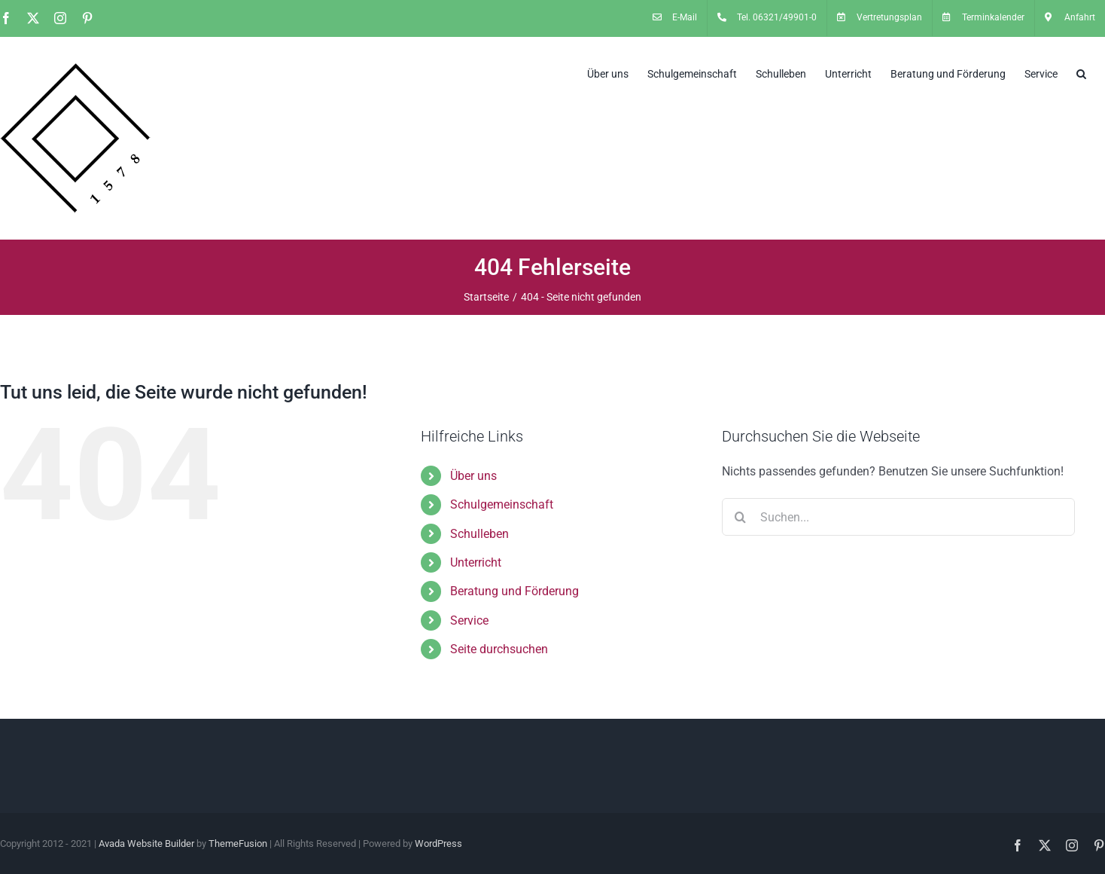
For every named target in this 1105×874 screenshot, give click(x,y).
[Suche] (740, 517)
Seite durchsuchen (499, 649)
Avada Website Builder (146, 843)
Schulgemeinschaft (501, 504)
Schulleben (479, 534)
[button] (1081, 72)
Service (469, 620)
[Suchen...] (898, 517)
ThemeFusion (238, 843)
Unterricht (475, 562)
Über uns (473, 476)
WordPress (438, 843)
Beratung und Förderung (514, 591)
